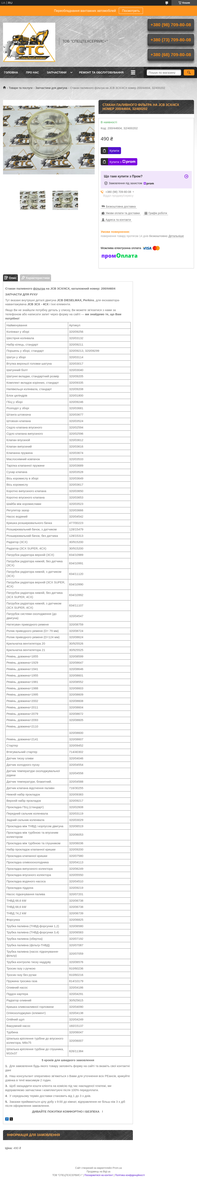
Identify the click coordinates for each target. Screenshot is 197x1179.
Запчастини (56, 72)
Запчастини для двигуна (51, 88)
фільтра (39, 288)
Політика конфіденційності (130, 1175)
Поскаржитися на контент (98, 1175)
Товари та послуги (20, 88)
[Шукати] (189, 72)
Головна (11, 72)
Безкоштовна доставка (121, 206)
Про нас (32, 72)
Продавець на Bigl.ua (98, 1171)
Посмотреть (131, 10)
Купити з (122, 162)
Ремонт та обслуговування (101, 72)
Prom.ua (117, 1168)
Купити (114, 150)
